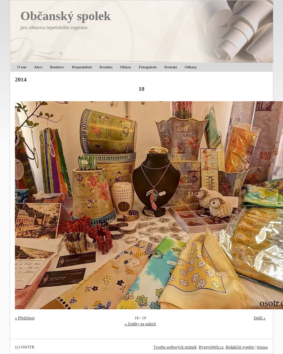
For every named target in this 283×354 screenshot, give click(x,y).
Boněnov (57, 67)
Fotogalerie (148, 67)
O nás (21, 67)
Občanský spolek (65, 16)
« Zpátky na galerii (140, 323)
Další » (259, 318)
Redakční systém (240, 347)
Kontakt (170, 67)
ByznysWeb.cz (211, 347)
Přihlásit (262, 347)
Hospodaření (82, 67)
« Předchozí (25, 318)
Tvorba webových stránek (175, 347)
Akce (38, 67)
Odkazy (191, 67)
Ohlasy (125, 67)
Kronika (106, 67)
